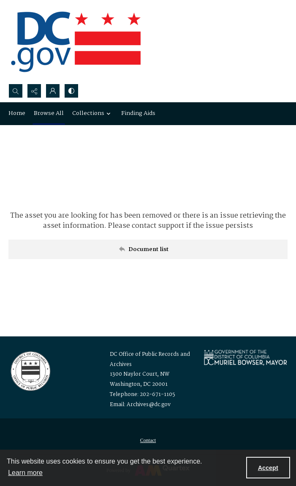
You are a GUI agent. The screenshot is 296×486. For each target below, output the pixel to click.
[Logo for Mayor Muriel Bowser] (245, 357)
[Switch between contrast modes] (71, 91)
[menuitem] (148, 440)
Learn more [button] (25, 472)
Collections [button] (92, 113)
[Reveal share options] (34, 91)
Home (16, 113)
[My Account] (53, 91)
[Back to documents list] (148, 249)
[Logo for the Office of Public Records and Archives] (29, 370)
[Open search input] (15, 91)
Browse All (49, 113)
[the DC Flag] (76, 41)
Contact (148, 440)
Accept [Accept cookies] (268, 467)
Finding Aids (138, 113)
